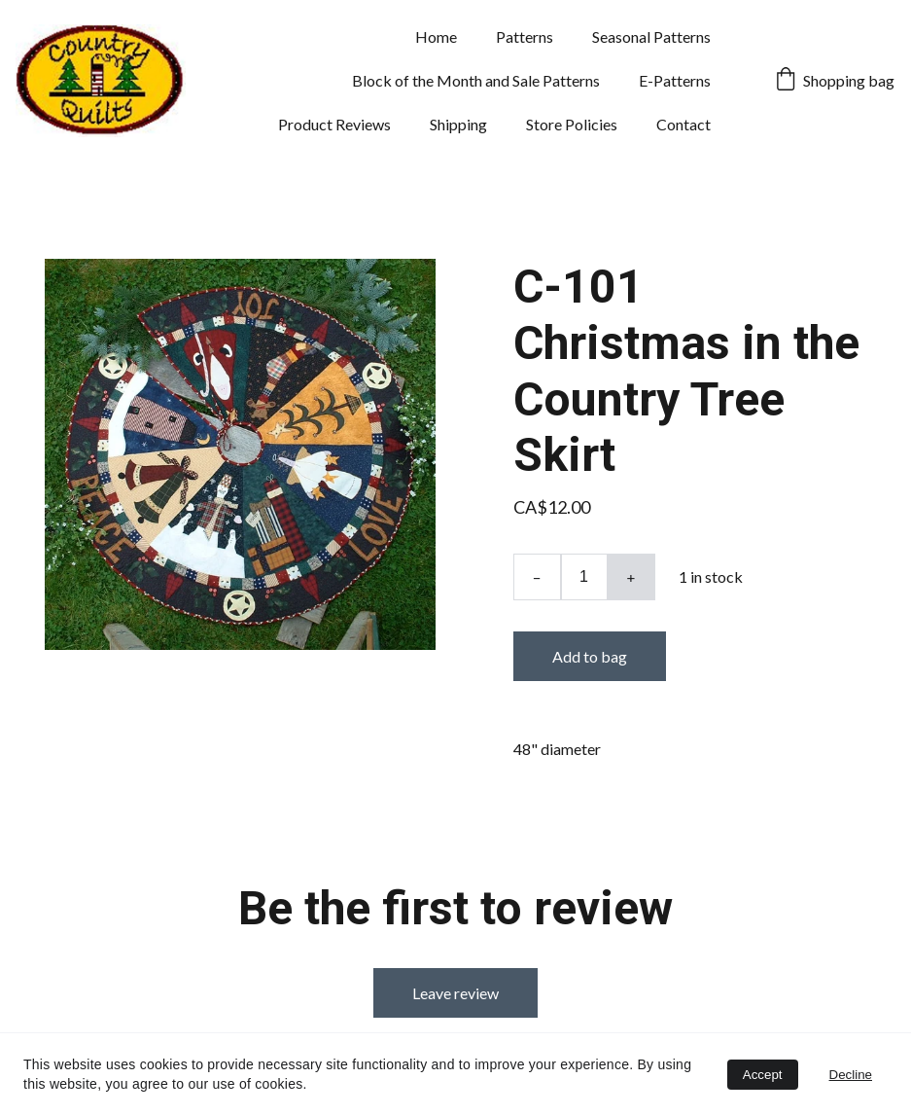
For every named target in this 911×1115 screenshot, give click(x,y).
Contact (683, 124)
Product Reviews (334, 124)
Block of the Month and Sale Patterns (476, 80)
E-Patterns (675, 80)
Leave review (455, 993)
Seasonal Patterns (651, 36)
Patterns (524, 36)
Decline (850, 1074)
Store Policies (571, 124)
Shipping (458, 124)
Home (436, 36)
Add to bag (589, 656)
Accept (763, 1074)
